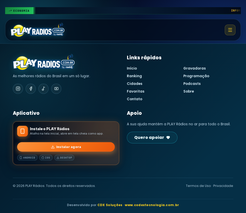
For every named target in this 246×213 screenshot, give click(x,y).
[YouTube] (56, 89)
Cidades (134, 83)
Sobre (188, 91)
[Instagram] (18, 89)
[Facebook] (31, 89)
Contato (134, 99)
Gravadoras (194, 68)
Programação (196, 76)
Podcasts (192, 83)
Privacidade (223, 186)
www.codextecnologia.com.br (152, 205)
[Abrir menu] (230, 30)
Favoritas (135, 91)
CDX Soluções (109, 205)
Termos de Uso (198, 186)
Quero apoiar (152, 137)
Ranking (134, 76)
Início (132, 68)
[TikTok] (43, 89)
